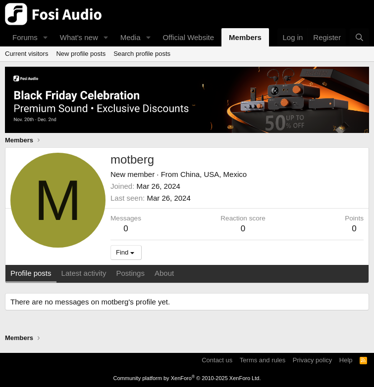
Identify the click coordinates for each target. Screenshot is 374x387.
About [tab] (164, 273)
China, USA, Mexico (213, 174)
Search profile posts (141, 53)
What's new (79, 37)
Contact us (217, 360)
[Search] (359, 37)
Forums (25, 37)
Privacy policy (312, 360)
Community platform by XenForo (187, 378)
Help (346, 360)
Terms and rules (262, 360)
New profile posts (81, 53)
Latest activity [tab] (84, 273)
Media (130, 37)
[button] (46, 37)
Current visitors (26, 53)
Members (245, 37)
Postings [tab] (130, 273)
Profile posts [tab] (31, 273)
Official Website (188, 37)
